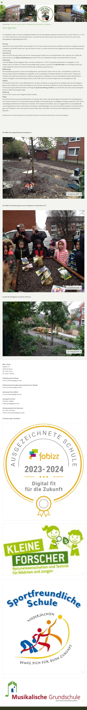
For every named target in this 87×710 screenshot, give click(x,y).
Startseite (13, 24)
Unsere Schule (21, 24)
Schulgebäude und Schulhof (35, 24)
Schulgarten (47, 24)
